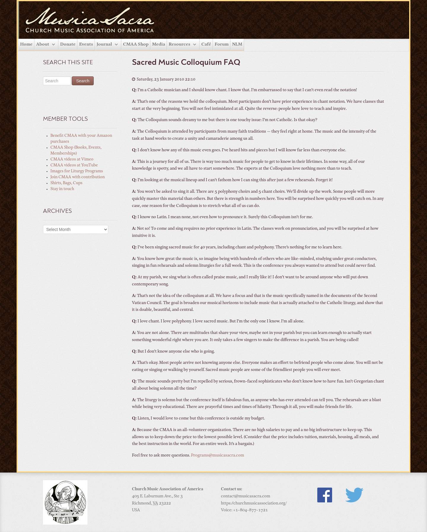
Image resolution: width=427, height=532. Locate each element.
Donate (68, 44)
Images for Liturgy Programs (76, 171)
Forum (222, 44)
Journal (104, 44)
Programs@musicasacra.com (217, 456)
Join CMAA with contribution (77, 177)
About (42, 44)
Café (206, 44)
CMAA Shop (136, 44)
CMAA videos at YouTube (74, 165)
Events (86, 44)
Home (26, 44)
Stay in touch (62, 189)
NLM (237, 44)
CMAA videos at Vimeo (71, 159)
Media (158, 44)
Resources (179, 44)
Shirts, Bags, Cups (66, 183)
